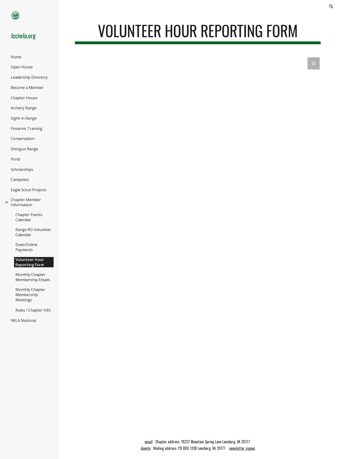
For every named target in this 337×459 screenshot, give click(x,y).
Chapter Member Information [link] (26, 202)
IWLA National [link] (23, 320)
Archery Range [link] (24, 107)
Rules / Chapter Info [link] (33, 310)
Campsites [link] (20, 179)
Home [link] (16, 56)
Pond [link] (15, 159)
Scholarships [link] (22, 169)
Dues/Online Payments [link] (26, 247)
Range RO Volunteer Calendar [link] (33, 232)
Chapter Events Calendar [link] (28, 217)
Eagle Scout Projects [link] (28, 189)
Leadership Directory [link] (29, 77)
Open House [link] (22, 67)
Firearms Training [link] (26, 128)
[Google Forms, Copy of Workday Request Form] (198, 241)
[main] (198, 33)
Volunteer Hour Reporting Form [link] (29, 262)
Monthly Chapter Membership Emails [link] (32, 277)
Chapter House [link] (24, 97)
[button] (331, 6)
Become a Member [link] (27, 87)
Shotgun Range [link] (24, 148)
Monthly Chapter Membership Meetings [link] (30, 294)
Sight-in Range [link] (24, 118)
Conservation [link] (22, 138)
